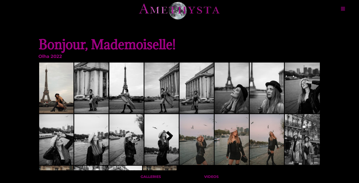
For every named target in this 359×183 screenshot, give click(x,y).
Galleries (151, 177)
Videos (211, 177)
